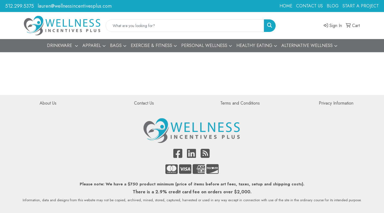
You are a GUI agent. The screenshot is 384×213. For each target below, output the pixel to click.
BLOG (333, 6)
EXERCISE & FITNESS (151, 45)
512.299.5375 (19, 6)
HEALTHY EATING (254, 45)
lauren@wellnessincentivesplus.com (75, 6)
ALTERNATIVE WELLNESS (307, 45)
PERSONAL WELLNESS (204, 45)
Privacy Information (336, 103)
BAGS (116, 45)
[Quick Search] (185, 25)
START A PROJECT (361, 6)
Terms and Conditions (240, 103)
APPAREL (91, 45)
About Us (48, 103)
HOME (285, 6)
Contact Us (144, 103)
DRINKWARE (60, 45)
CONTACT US (309, 6)
